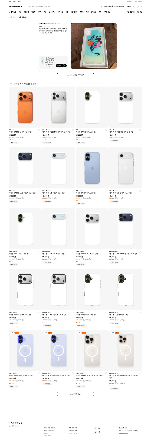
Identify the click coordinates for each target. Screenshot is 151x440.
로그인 (135, 1)
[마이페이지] (141, 6)
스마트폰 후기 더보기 (75, 75)
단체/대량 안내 (73, 430)
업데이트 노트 (48, 435)
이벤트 (46, 433)
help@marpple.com (123, 433)
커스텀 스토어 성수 (49, 430)
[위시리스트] (134, 6)
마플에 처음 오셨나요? (50, 428)
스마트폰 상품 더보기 (75, 394)
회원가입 (140, 1)
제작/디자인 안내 (73, 433)
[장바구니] (138, 6)
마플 (10, 1)
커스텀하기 (61, 65)
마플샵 (14, 1)
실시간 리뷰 (12, 17)
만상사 (19, 1)
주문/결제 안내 (73, 428)
